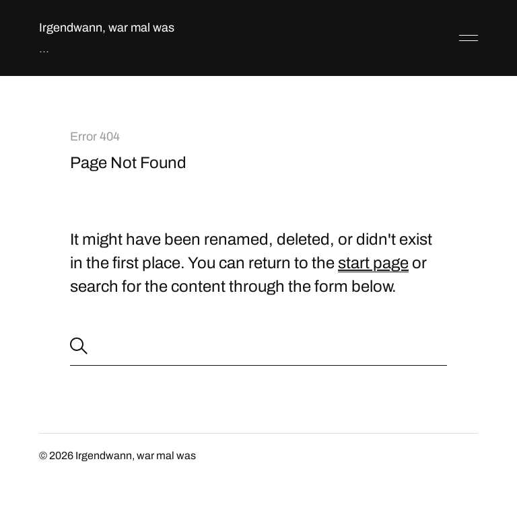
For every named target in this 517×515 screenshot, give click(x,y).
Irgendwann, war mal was (106, 27)
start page (373, 263)
